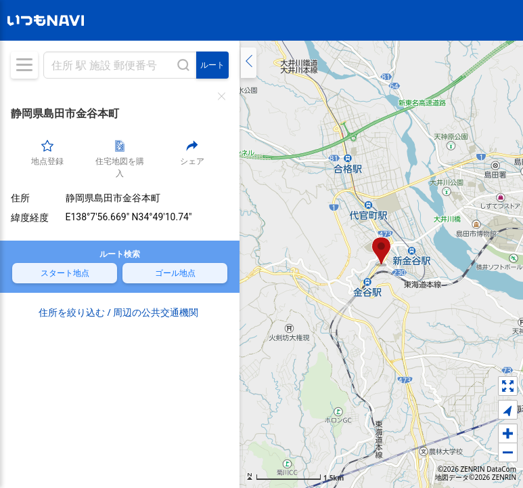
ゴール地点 (149, 272)
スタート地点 (42, 272)
